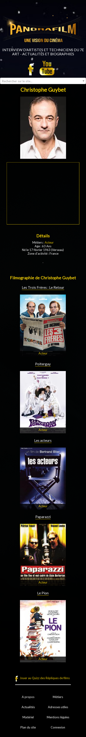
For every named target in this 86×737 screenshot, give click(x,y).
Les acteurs (43, 440)
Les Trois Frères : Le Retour (43, 287)
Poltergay (43, 364)
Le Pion (43, 593)
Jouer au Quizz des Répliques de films (45, 678)
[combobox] (43, 81)
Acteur (49, 242)
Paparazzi (43, 517)
